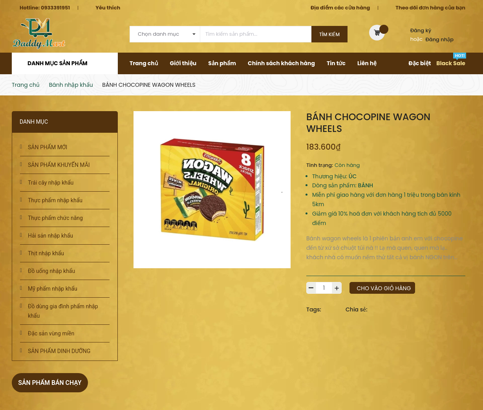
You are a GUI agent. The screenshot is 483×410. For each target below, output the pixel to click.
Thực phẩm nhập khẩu (55, 200)
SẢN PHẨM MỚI (47, 147)
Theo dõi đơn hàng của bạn (430, 7)
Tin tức (336, 63)
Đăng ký (421, 30)
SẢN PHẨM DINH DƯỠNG (59, 351)
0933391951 (55, 7)
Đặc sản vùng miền (51, 333)
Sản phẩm (222, 63)
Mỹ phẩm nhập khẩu (52, 289)
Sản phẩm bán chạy (54, 382)
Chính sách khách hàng (281, 63)
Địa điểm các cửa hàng (340, 7)
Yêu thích (107, 7)
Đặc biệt (419, 63)
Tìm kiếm (329, 34)
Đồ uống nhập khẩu (51, 271)
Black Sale (450, 63)
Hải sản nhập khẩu (50, 235)
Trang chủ (144, 63)
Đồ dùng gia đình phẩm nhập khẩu (63, 311)
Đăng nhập (440, 39)
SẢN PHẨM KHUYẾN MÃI (59, 165)
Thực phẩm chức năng (55, 218)
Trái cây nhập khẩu (50, 182)
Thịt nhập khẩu (46, 253)
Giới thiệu (183, 63)
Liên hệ (367, 63)
